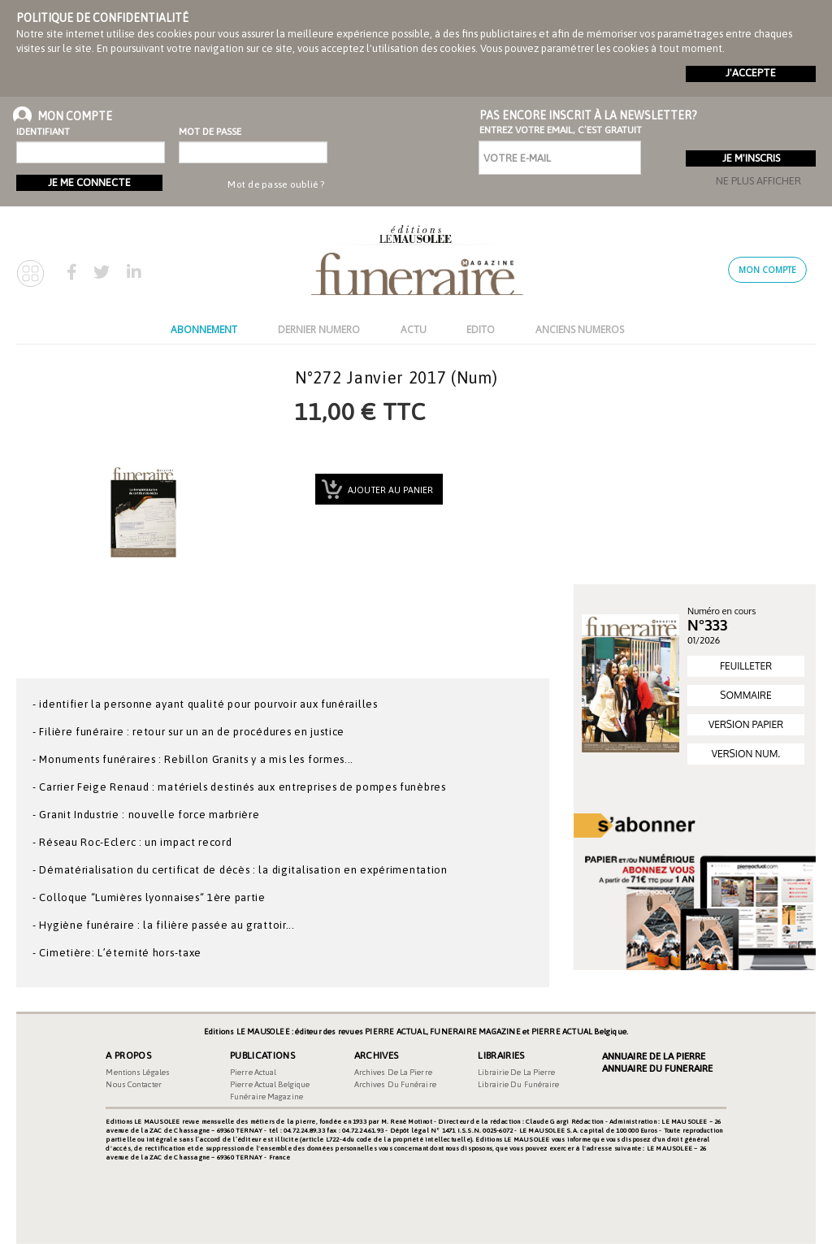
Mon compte (767, 269)
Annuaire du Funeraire (657, 1068)
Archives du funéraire (395, 1084)
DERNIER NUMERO (319, 329)
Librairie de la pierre (516, 1072)
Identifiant (43, 131)
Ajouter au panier (389, 490)
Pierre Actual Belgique (270, 1084)
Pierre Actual (253, 1072)
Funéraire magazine (266, 1096)
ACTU (414, 329)
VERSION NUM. (746, 754)
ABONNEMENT (204, 329)
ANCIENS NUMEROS (579, 329)
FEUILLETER (746, 666)
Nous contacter (133, 1084)
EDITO (480, 329)
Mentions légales (138, 1072)
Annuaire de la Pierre (653, 1056)
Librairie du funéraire (518, 1084)
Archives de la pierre (393, 1072)
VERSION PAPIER (745, 724)
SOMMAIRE (745, 695)
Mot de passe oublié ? (276, 184)
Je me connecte (89, 182)
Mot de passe (207, 131)
